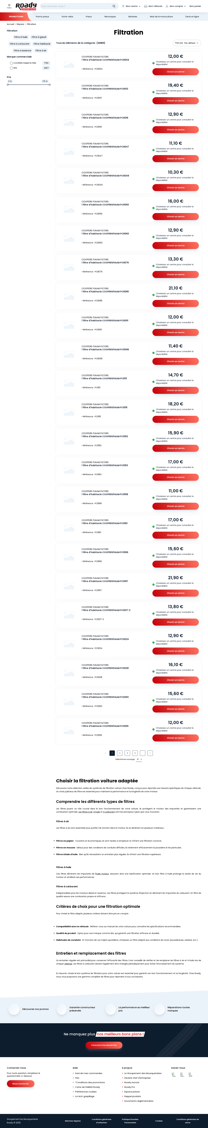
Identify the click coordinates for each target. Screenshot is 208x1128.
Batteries (132, 16)
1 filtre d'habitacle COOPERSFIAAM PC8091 (105, 320)
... (142, 753)
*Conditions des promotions (90, 1082)
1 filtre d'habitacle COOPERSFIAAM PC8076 (105, 262)
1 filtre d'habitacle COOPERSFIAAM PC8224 (105, 639)
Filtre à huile (20, 37)
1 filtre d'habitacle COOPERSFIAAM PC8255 (105, 726)
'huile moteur (102, 873)
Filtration (12, 30)
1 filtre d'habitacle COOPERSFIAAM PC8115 (104, 407)
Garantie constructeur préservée (82, 1009)
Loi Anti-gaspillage (84, 1096)
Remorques (110, 16)
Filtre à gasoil (39, 37)
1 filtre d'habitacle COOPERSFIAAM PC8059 (105, 204)
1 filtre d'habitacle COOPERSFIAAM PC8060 (105, 233)
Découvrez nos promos (35, 1009)
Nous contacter (21, 1083)
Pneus (89, 16)
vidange (68, 963)
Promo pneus (42, 16)
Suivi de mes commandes (88, 1073)
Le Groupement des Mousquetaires (143, 1073)
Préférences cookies (86, 1091)
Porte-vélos (67, 16)
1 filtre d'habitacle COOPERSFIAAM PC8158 (105, 494)
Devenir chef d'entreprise (137, 1077)
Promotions (16, 16)
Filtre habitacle (42, 43)
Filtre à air (40, 50)
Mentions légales (73, 1121)
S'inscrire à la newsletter (104, 1045)
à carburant (109, 811)
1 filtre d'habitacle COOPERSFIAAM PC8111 (104, 378)
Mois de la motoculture (161, 16)
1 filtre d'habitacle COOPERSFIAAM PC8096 (105, 349)
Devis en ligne (192, 16)
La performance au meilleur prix (134, 1009)
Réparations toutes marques (179, 1009)
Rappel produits (132, 1096)
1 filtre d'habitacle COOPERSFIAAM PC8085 (105, 291)
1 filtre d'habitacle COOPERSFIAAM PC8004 (105, 59)
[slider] (8, 84)
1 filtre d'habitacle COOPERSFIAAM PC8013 (105, 88)
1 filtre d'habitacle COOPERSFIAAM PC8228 (105, 668)
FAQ (77, 1077)
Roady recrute (131, 1082)
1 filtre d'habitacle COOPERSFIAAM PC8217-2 (106, 610)
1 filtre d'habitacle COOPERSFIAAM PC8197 (105, 581)
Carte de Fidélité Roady (87, 1087)
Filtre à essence (22, 50)
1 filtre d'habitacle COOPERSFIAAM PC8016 (105, 117)
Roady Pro (129, 1087)
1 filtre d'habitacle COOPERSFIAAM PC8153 (105, 465)
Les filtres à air (85, 811)
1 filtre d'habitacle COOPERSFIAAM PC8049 (105, 175)
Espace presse (132, 1091)
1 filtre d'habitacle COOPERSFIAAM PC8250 (105, 697)
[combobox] (79, 6)
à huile (96, 811)
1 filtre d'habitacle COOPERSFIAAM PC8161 (105, 523)
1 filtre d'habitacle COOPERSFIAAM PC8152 (105, 436)
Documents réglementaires (138, 1100)
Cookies (159, 1121)
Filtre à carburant (19, 43)
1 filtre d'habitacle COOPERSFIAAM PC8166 (105, 552)
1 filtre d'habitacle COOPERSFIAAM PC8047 (105, 146)
